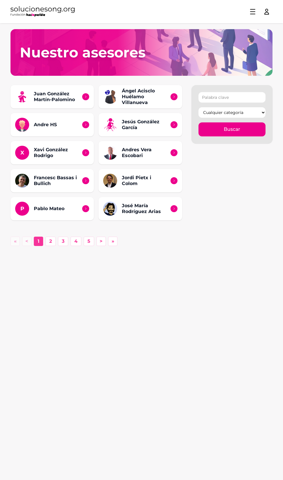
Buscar (232, 129)
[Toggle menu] (253, 11)
